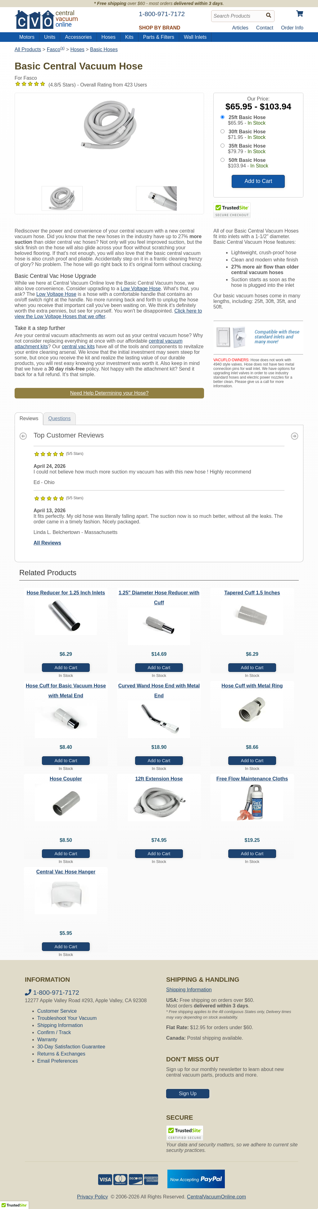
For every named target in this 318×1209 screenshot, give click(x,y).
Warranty (47, 1039)
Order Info (292, 27)
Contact (264, 27)
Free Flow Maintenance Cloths (252, 778)
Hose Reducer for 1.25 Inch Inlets (66, 592)
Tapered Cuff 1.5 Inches (252, 592)
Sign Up (188, 1093)
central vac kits (78, 346)
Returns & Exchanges (61, 1053)
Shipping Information (60, 1025)
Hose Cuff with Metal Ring (252, 685)
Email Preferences (57, 1061)
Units (49, 37)
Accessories (78, 37)
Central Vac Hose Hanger (65, 871)
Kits (129, 37)
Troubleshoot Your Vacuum (67, 1018)
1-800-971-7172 (52, 992)
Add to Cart (258, 181)
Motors (26, 37)
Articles (240, 27)
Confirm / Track (54, 1032)
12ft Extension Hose (159, 778)
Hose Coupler (66, 778)
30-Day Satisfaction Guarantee (71, 1046)
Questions (59, 418)
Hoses (109, 37)
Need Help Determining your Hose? (109, 393)
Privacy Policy (92, 1196)
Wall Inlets (195, 37)
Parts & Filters (158, 37)
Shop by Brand (159, 27)
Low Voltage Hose (141, 288)
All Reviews (47, 542)
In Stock (257, 123)
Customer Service (57, 1011)
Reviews (29, 418)
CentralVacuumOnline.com (216, 1196)
